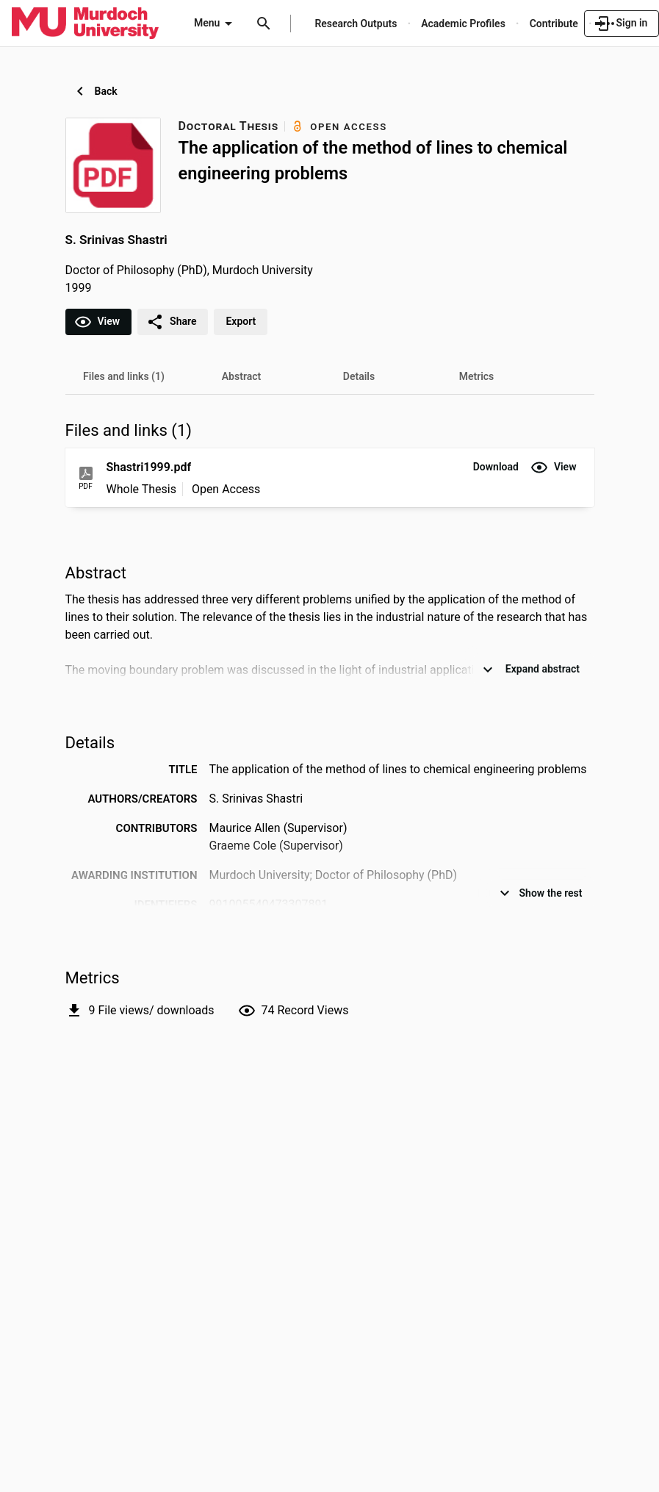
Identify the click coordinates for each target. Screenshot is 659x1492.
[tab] (124, 376)
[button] (496, 467)
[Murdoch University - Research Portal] (85, 23)
